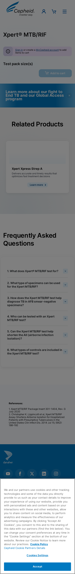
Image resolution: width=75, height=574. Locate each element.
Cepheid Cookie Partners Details (24, 548)
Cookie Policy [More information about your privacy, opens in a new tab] (39, 544)
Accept (37, 566)
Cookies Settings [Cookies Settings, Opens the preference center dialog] (37, 555)
